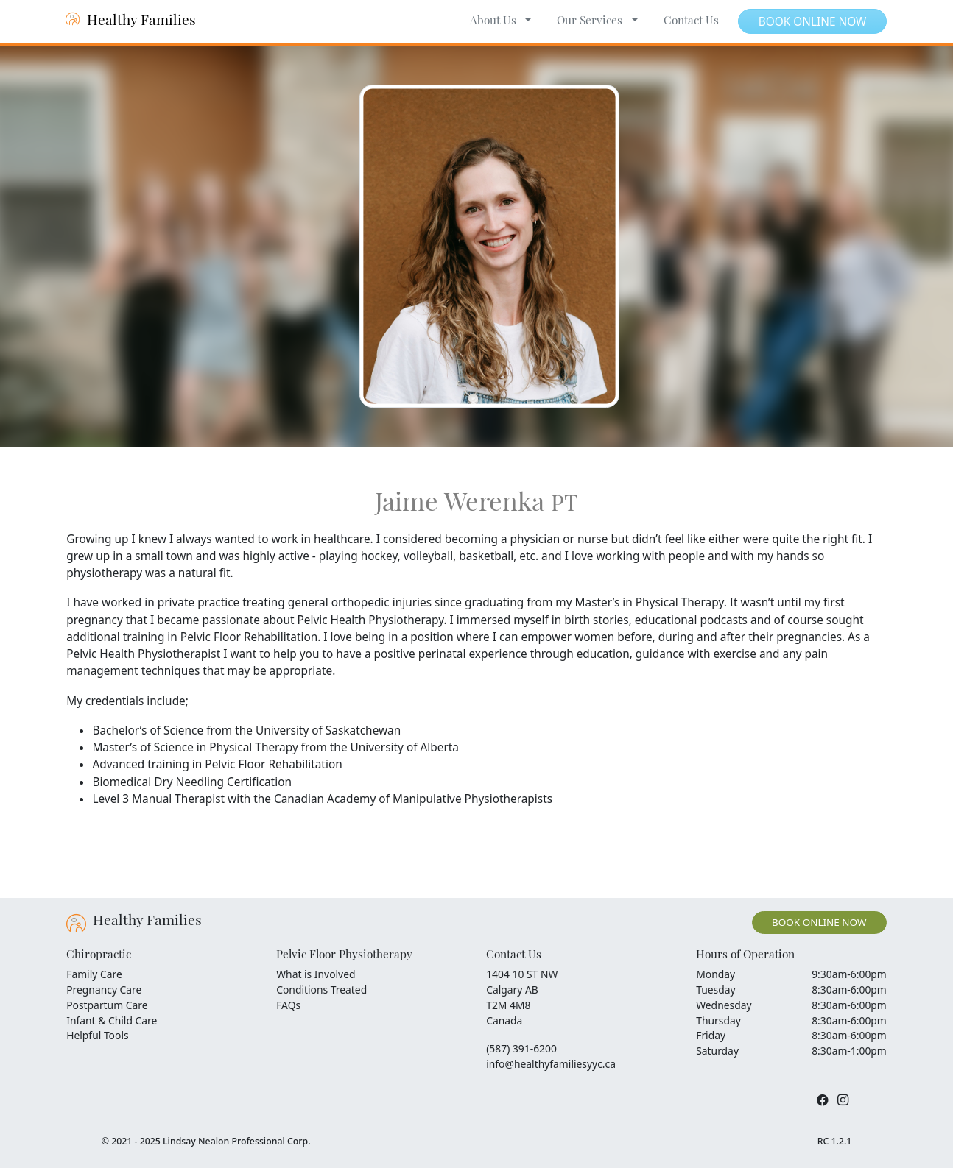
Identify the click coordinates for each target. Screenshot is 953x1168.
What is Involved (315, 974)
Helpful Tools (97, 1035)
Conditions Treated (321, 990)
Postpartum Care (106, 1005)
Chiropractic (98, 955)
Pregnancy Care (103, 990)
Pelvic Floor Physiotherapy (344, 955)
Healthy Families (131, 22)
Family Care (94, 974)
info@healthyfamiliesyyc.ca (551, 1064)
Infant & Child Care (111, 1020)
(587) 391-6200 (521, 1048)
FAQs (288, 1005)
